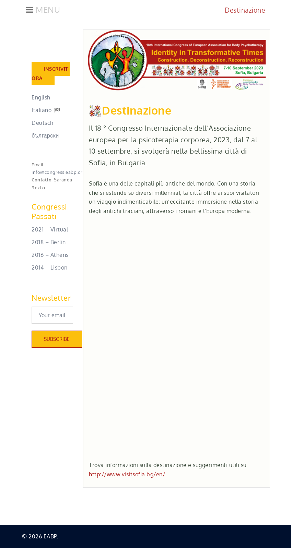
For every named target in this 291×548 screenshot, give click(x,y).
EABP (50, 536)
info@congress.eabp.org (58, 172)
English (41, 97)
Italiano (41, 110)
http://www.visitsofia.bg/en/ (127, 474)
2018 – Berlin (49, 242)
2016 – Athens (50, 254)
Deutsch (43, 122)
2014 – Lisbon (50, 267)
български (45, 135)
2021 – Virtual (50, 229)
